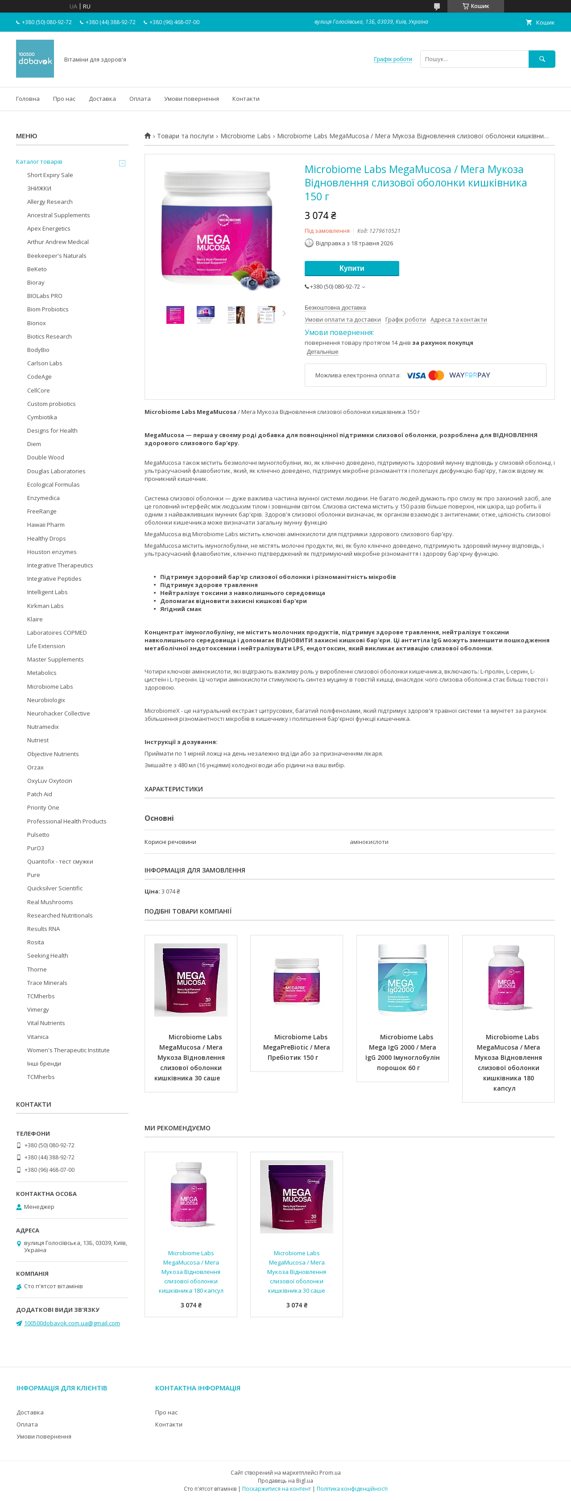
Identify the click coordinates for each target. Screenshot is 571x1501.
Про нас (64, 99)
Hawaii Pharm (46, 525)
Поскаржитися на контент (276, 1489)
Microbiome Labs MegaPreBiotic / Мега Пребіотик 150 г (297, 1047)
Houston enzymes (52, 552)
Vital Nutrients (46, 1023)
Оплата (140, 99)
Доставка (102, 99)
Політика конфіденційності (352, 1489)
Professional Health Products (67, 821)
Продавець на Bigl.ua (285, 1480)
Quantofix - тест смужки (60, 861)
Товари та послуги (185, 136)
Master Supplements (55, 659)
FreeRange (42, 511)
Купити (351, 268)
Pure (33, 875)
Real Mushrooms (50, 902)
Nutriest (38, 740)
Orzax (35, 767)
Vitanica (38, 1037)
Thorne (37, 969)
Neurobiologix (46, 700)
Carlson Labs (44, 363)
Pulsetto (38, 835)
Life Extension (46, 646)
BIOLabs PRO (44, 296)
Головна (28, 99)
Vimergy (38, 1009)
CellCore (38, 390)
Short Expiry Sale (50, 175)
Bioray (36, 282)
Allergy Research (50, 202)
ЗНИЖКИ (39, 188)
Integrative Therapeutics (60, 565)
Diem (34, 444)
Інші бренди (44, 1063)
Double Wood (45, 457)
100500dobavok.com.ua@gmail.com (72, 1323)
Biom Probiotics (48, 309)
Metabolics (42, 673)
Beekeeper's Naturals (57, 256)
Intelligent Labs (47, 592)
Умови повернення (191, 99)
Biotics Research (49, 336)
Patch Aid (39, 794)
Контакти (246, 99)
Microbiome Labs (245, 136)
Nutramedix (43, 727)
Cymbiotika (42, 417)
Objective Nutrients (53, 754)
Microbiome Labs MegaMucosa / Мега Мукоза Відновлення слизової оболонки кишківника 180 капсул (509, 1062)
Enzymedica (43, 498)
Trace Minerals (47, 983)
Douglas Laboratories (56, 471)
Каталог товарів (39, 161)
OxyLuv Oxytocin (49, 781)
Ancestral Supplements (58, 215)
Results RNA (43, 929)
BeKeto (37, 269)
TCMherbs (41, 996)
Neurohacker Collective (58, 713)
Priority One (43, 807)
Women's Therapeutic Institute (68, 1050)
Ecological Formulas (53, 484)
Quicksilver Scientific (55, 888)
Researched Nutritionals (60, 915)
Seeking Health (47, 955)
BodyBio (38, 350)
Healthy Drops (46, 538)
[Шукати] (542, 59)
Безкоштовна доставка (335, 307)
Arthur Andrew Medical (58, 242)
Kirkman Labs (45, 606)
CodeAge (39, 376)
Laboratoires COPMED (57, 633)
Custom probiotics (51, 404)
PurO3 (35, 848)
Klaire (35, 619)
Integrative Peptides (54, 579)
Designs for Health (52, 430)
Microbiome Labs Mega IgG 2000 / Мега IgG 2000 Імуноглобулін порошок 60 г (403, 1052)
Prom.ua (330, 1472)
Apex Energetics (48, 228)
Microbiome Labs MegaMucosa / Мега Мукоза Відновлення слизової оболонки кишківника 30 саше (190, 1057)
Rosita (35, 942)
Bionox (36, 323)
